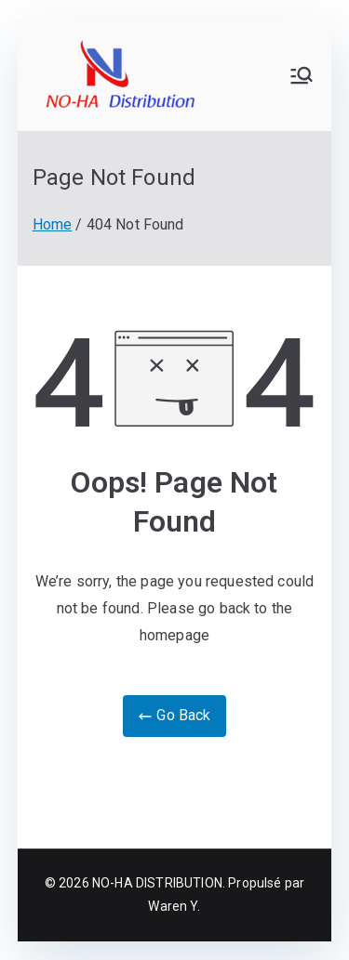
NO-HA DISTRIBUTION (157, 882)
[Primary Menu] (301, 75)
